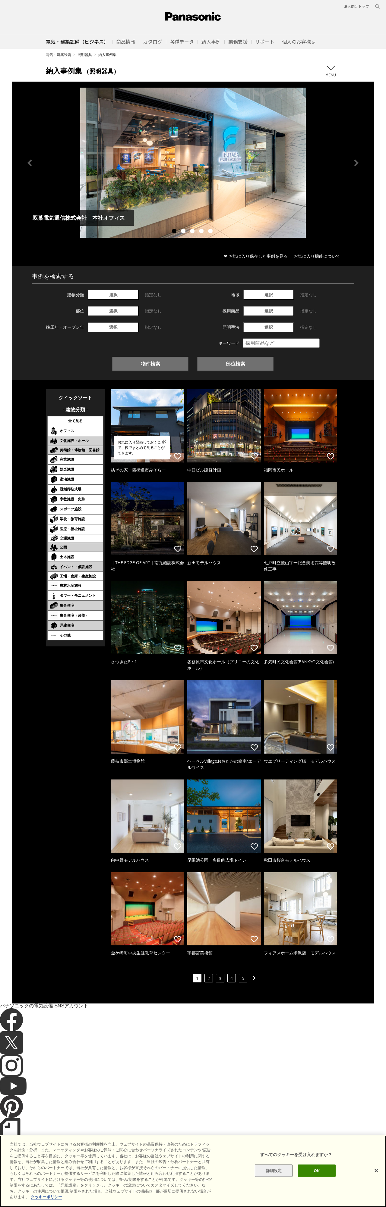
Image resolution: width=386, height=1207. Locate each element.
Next (356, 163)
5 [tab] (211, 232)
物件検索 (150, 363)
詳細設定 (274, 1193)
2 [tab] (184, 232)
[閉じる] (376, 1193)
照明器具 (85, 54)
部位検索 (235, 363)
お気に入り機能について (317, 256)
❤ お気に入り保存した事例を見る (256, 256)
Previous (30, 163)
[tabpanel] (193, 163)
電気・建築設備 (58, 54)
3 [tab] (193, 232)
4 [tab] (202, 232)
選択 (113, 294)
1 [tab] (175, 232)
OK (317, 1193)
